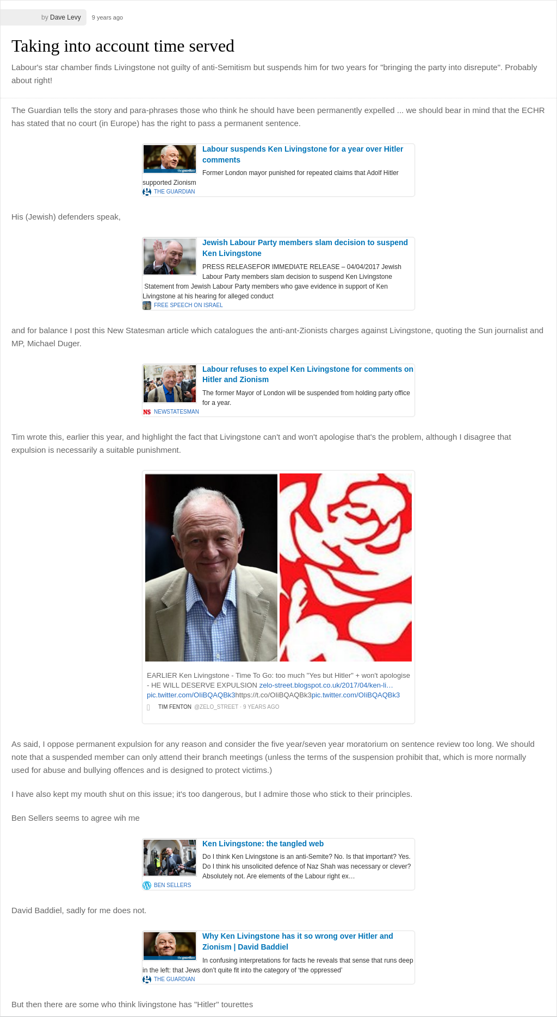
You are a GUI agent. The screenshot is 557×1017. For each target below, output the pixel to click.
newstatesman (176, 412)
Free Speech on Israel (188, 305)
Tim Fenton (174, 707)
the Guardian (174, 192)
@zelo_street (216, 707)
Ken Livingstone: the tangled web (263, 843)
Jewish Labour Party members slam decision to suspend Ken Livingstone (305, 248)
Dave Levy (65, 17)
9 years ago (107, 17)
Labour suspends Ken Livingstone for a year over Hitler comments (303, 154)
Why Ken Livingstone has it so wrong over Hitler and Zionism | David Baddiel (297, 941)
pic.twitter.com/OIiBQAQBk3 (191, 695)
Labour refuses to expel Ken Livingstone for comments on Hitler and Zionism (307, 374)
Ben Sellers (172, 885)
